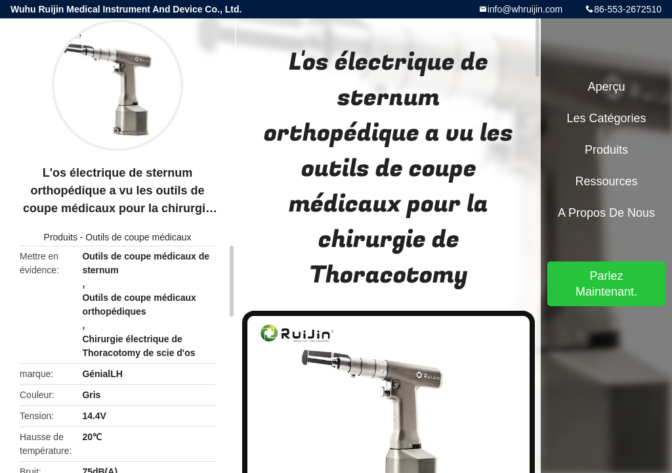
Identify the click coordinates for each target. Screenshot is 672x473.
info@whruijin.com (525, 9)
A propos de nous (606, 212)
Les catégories (606, 118)
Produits (60, 237)
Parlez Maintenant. (606, 283)
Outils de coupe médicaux (138, 237)
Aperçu (606, 86)
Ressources (606, 181)
